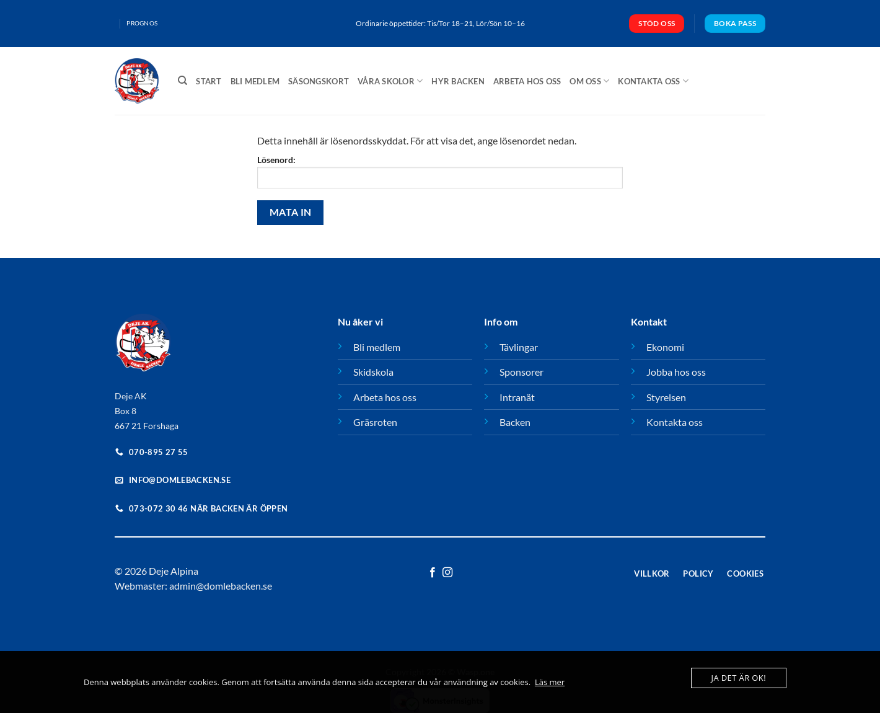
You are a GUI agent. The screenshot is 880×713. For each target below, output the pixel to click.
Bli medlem (255, 81)
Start (208, 81)
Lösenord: (440, 171)
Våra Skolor (390, 81)
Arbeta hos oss (527, 81)
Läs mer (550, 682)
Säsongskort (318, 81)
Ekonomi (665, 347)
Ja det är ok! (738, 677)
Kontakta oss (653, 81)
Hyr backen (458, 81)
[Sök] (182, 80)
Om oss (589, 81)
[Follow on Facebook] (433, 572)
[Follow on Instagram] (447, 572)
